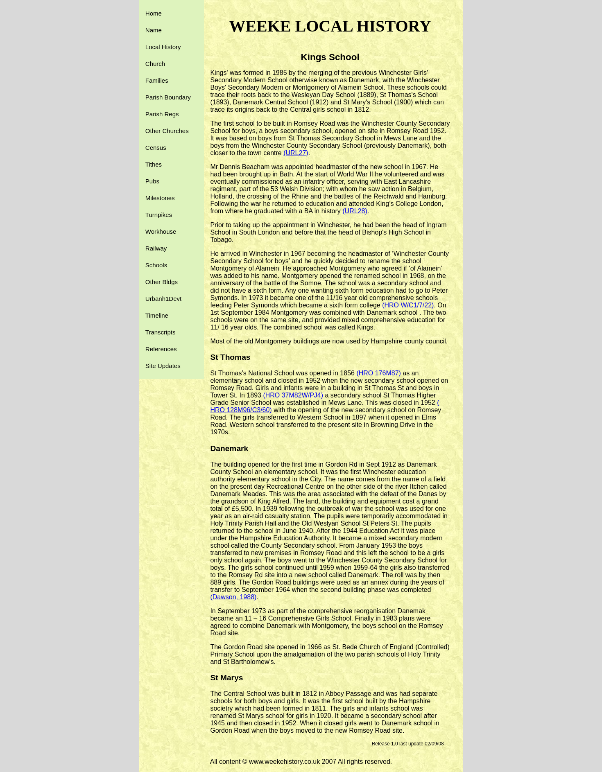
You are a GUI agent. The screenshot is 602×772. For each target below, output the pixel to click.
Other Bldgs (161, 281)
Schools (156, 265)
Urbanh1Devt (163, 298)
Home (153, 13)
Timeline (156, 315)
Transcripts (160, 332)
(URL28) (354, 211)
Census (155, 147)
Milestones (160, 197)
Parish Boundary (168, 97)
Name (153, 30)
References (161, 348)
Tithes (153, 164)
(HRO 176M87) (378, 373)
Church (155, 63)
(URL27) (295, 152)
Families (156, 80)
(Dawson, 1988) (233, 597)
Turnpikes (158, 214)
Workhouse (161, 231)
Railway (156, 248)
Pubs (152, 181)
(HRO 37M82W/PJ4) (293, 395)
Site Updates (163, 365)
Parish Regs (162, 114)
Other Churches (167, 130)
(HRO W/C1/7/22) (408, 305)
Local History (163, 46)
